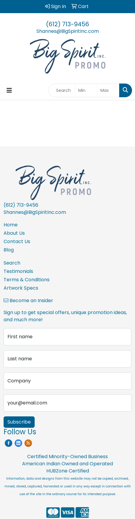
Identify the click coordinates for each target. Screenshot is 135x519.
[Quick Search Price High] (108, 90)
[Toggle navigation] (9, 90)
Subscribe (19, 421)
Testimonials (18, 271)
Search (12, 263)
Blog (9, 249)
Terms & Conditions (27, 279)
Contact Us (17, 241)
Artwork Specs (21, 288)
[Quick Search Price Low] (86, 90)
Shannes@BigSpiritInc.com (67, 31)
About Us (14, 233)
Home (11, 224)
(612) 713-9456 (67, 24)
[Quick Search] (61, 90)
